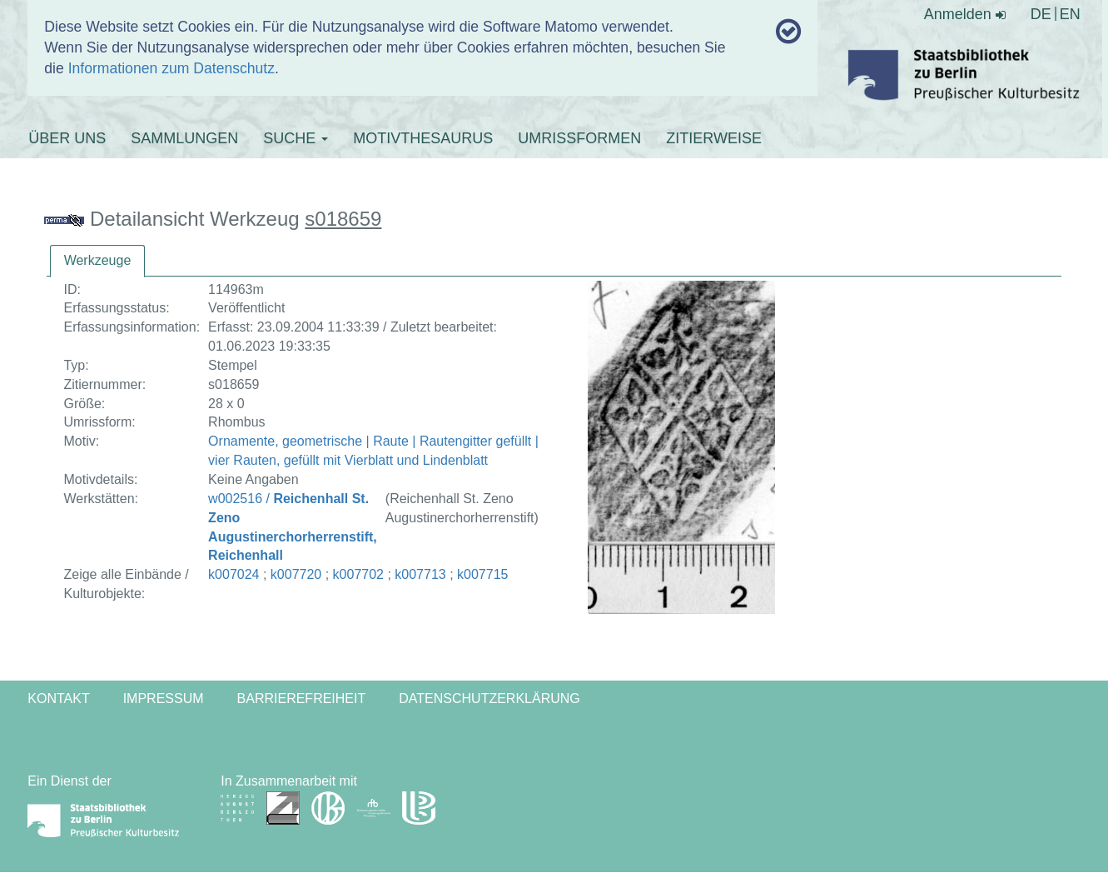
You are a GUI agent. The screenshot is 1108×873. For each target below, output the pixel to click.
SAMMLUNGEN (184, 138)
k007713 (420, 574)
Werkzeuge (98, 260)
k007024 (233, 574)
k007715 (482, 574)
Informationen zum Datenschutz (171, 68)
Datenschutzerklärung (489, 698)
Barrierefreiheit (301, 698)
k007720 (296, 574)
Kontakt (58, 698)
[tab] (98, 261)
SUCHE (295, 138)
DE (1041, 14)
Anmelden (965, 14)
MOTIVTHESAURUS (423, 138)
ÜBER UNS (67, 138)
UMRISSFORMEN (579, 138)
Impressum (163, 698)
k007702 (358, 574)
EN (1070, 14)
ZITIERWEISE (714, 138)
